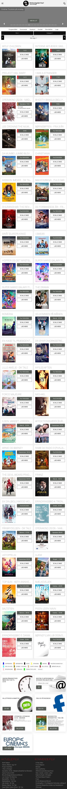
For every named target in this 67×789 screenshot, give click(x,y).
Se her (6, 708)
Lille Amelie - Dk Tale (8, 783)
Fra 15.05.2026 (24, 586)
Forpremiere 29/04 (24, 479)
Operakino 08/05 (57, 532)
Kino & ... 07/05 (57, 318)
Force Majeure (40, 765)
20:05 (21, 130)
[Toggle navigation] (2, 3)
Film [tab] (17, 33)
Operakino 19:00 (23, 104)
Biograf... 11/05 (57, 559)
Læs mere (24, 58)
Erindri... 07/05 (57, 506)
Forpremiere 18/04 (24, 452)
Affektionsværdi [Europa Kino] (44, 771)
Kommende (23, 29)
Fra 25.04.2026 (24, 211)
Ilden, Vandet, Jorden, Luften (44, 773)
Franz (37, 779)
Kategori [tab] (49, 33)
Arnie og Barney (40, 769)
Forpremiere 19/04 (57, 425)
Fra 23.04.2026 (57, 157)
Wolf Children (6, 763)
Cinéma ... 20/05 (57, 586)
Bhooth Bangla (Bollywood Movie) (12, 775)
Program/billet (13, 29)
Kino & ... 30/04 (57, 479)
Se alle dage (24, 54)
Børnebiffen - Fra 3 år (8, 779)
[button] (4, 23)
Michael (38, 767)
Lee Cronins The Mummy (9, 777)
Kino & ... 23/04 (24, 425)
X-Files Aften (39, 763)
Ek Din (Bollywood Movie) (43, 781)
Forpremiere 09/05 (24, 559)
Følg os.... (41, 708)
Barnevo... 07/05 (24, 532)
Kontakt (40, 29)
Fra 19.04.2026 (24, 238)
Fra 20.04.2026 (57, 238)
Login (56, 29)
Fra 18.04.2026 (57, 131)
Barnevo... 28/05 (24, 613)
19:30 (55, 104)
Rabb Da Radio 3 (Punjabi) (43, 775)
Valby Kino (18, 2)
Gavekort (32, 29)
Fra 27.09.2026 (57, 639)
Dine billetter (48, 29)
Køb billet (33, 21)
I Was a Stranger (7, 769)
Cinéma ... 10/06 (57, 613)
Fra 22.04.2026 (57, 265)
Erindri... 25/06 (24, 639)
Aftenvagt (38, 787)
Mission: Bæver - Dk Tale (9, 785)
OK (39, 687)
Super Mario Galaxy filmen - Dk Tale (12, 787)
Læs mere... (8, 748)
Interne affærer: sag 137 (9, 765)
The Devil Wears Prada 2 (43, 777)
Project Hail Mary (7, 767)
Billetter (19, 728)
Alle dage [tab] (33, 37)
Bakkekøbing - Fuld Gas (9, 781)
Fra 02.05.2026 (24, 506)
